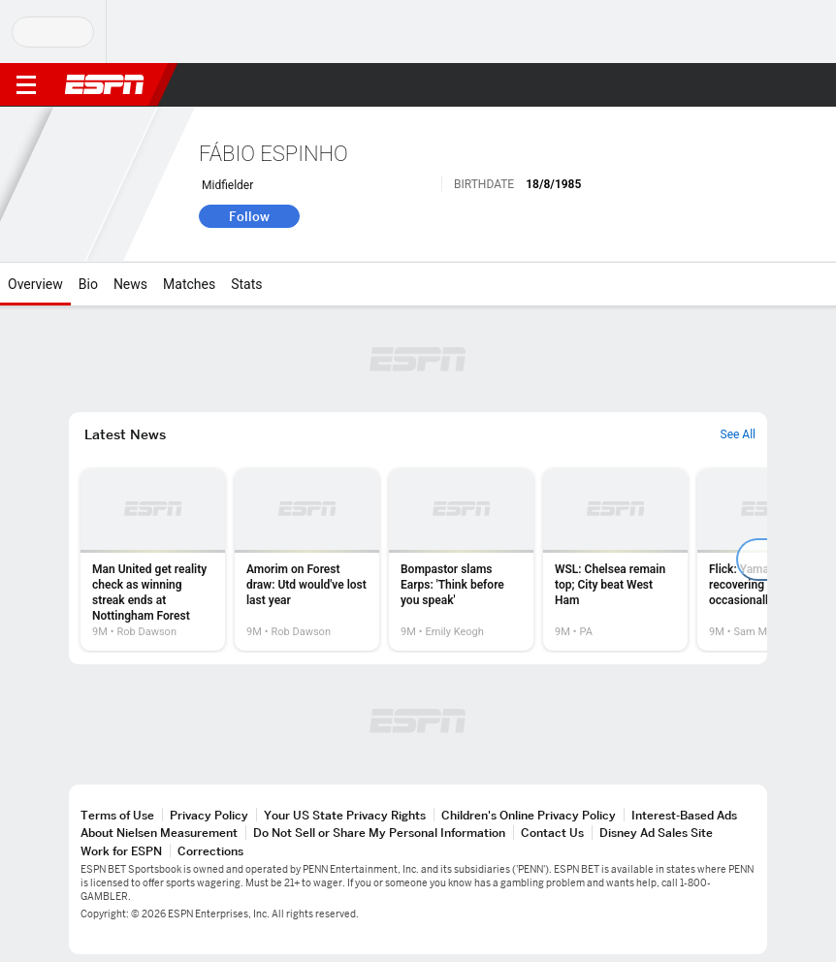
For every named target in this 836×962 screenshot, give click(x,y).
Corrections (210, 851)
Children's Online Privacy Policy (528, 815)
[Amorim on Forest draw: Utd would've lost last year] (307, 559)
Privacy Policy (209, 815)
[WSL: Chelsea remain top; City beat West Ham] (615, 559)
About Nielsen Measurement (159, 832)
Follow (249, 216)
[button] (782, 85)
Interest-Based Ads (684, 815)
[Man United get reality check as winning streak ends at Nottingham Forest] (152, 559)
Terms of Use (117, 815)
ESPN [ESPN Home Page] (105, 84)
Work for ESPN (121, 851)
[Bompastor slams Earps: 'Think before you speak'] (461, 559)
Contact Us (552, 832)
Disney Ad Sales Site (656, 832)
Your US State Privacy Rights (345, 815)
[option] (152, 559)
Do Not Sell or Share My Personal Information (379, 832)
